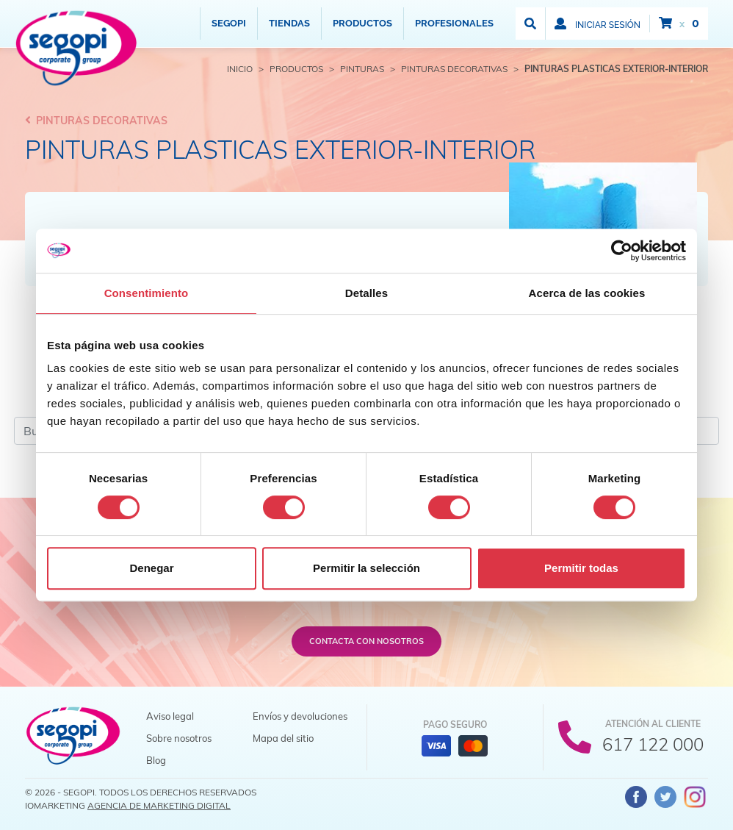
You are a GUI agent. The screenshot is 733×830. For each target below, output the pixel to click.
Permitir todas (581, 568)
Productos (362, 23)
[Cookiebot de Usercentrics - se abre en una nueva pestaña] (621, 251)
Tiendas (289, 23)
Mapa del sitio (283, 738)
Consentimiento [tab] (146, 293)
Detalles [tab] (366, 293)
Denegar (151, 568)
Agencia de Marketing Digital (159, 805)
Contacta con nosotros (366, 641)
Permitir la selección (366, 568)
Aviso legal (170, 716)
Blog (156, 760)
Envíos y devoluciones (300, 716)
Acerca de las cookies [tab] (587, 293)
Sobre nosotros (179, 738)
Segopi (229, 23)
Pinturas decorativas (96, 120)
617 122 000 (653, 744)
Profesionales (454, 23)
